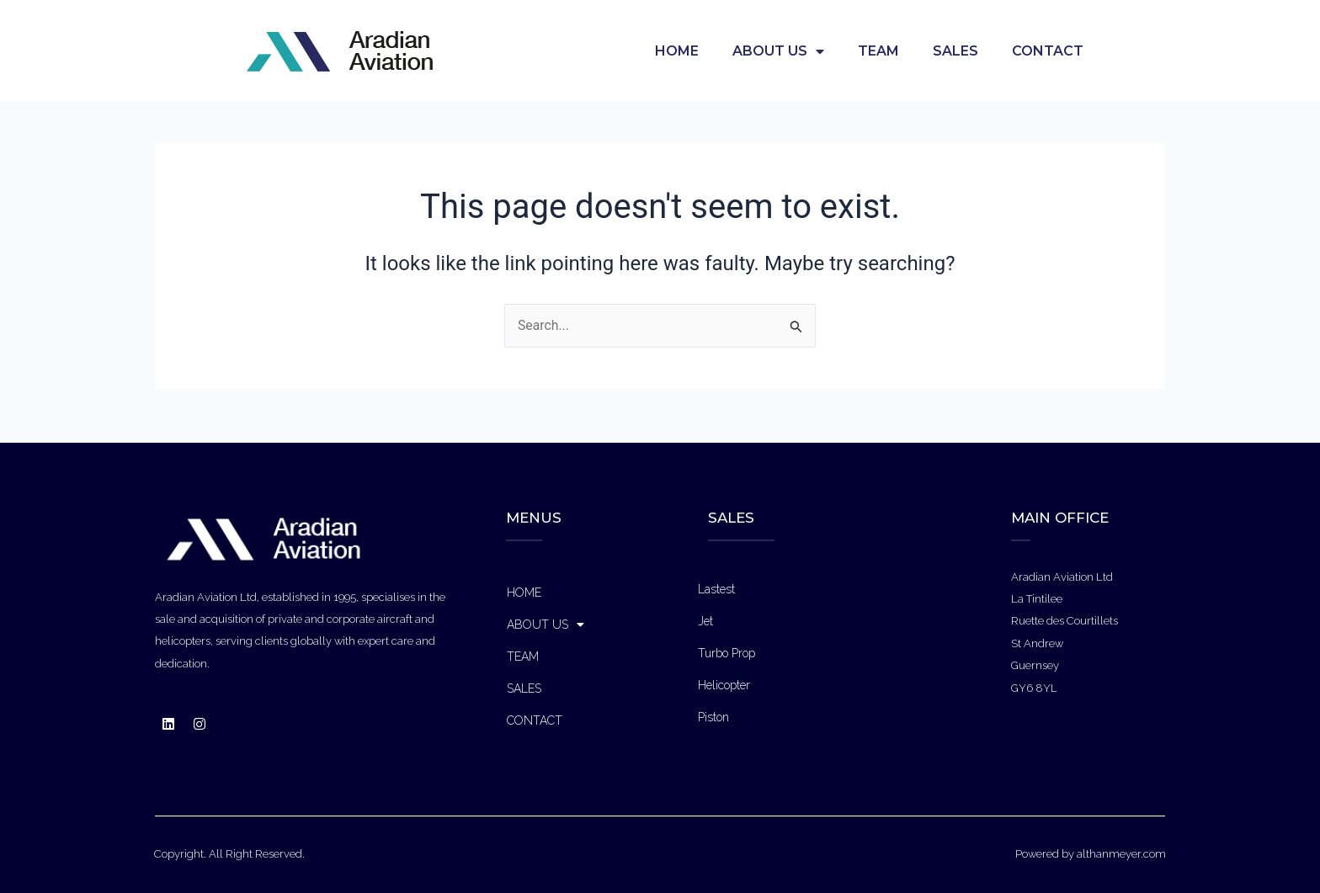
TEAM (878, 51)
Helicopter (724, 685)
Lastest (716, 589)
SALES (955, 51)
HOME (677, 51)
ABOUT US (778, 51)
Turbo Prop (726, 653)
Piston (713, 717)
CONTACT (1047, 51)
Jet (705, 621)
